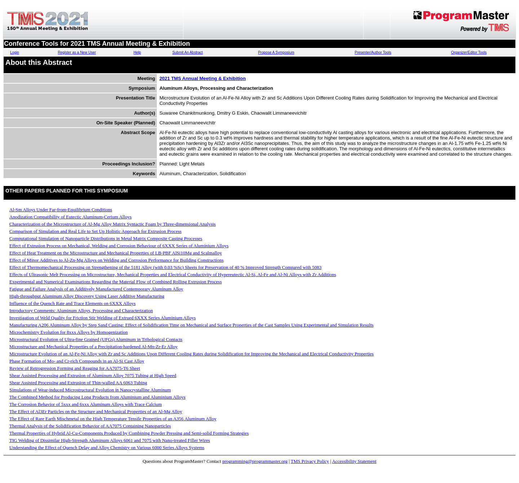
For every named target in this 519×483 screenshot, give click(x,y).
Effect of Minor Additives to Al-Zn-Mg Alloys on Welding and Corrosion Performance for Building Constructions (116, 260)
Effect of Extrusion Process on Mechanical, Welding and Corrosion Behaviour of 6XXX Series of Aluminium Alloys (119, 245)
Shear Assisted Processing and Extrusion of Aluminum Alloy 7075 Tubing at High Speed (92, 375)
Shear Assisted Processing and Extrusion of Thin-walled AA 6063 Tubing (78, 382)
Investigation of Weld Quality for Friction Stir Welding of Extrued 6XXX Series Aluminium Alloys (102, 317)
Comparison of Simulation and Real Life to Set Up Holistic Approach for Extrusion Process (95, 231)
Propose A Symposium (276, 52)
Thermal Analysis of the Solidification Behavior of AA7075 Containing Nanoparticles (90, 426)
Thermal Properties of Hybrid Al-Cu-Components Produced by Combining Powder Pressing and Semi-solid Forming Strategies (129, 433)
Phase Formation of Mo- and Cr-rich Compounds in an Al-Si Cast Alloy (76, 361)
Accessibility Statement (354, 461)
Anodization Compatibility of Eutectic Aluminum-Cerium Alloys (70, 217)
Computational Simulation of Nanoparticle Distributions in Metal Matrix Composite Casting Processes (105, 238)
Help (137, 52)
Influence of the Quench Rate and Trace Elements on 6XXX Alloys (72, 303)
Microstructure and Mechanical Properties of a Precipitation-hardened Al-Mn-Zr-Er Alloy (93, 346)
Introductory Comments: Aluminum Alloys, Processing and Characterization (81, 310)
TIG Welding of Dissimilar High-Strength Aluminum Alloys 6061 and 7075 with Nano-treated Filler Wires (109, 440)
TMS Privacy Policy (310, 461)
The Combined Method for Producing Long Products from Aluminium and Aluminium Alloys (97, 397)
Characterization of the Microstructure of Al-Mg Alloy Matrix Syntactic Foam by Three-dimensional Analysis (112, 224)
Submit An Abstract (187, 52)
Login (14, 52)
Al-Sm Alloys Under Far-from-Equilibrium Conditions (60, 209)
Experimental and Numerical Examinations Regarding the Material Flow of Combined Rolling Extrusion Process (115, 281)
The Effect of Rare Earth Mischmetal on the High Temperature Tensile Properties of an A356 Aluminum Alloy (112, 418)
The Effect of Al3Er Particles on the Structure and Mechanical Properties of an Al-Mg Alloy (95, 411)
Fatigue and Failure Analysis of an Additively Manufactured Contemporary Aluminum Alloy (96, 289)
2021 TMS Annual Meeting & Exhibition (202, 78)
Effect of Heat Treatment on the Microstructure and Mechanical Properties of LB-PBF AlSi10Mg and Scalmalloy (115, 253)
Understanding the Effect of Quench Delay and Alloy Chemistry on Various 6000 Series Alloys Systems (106, 447)
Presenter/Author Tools (373, 52)
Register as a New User (77, 52)
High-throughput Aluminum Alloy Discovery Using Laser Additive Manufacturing (86, 296)
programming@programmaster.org (255, 461)
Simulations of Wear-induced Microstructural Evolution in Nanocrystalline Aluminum (90, 390)
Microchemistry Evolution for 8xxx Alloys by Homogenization (68, 332)
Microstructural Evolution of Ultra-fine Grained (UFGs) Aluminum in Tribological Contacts (95, 339)
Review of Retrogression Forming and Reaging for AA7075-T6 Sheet (74, 368)
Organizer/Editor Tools (469, 52)
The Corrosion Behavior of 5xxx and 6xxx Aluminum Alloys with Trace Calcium (85, 404)
